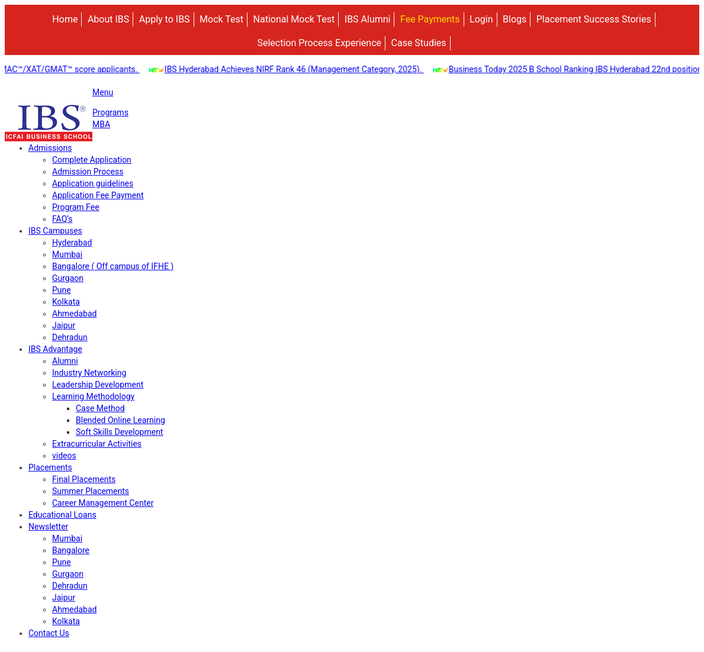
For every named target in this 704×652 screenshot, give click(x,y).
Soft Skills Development (119, 432)
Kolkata (66, 301)
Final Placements (83, 479)
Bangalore (70, 550)
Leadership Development (97, 384)
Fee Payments (430, 19)
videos (64, 455)
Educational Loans (62, 514)
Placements (50, 467)
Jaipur (63, 325)
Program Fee (75, 207)
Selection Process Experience (319, 43)
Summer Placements (90, 491)
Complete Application (91, 159)
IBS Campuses (55, 230)
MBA (101, 124)
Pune (61, 290)
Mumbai (67, 254)
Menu (102, 92)
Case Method (100, 408)
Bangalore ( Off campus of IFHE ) (112, 266)
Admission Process (87, 171)
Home (65, 19)
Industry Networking (89, 372)
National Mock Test (294, 19)
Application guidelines (92, 183)
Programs (110, 112)
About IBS (108, 19)
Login (481, 19)
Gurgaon (67, 278)
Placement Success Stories (593, 19)
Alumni (65, 361)
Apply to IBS (164, 19)
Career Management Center (102, 503)
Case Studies (418, 43)
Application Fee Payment (98, 195)
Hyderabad (72, 242)
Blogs (514, 19)
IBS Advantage (55, 349)
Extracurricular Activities (97, 443)
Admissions (50, 148)
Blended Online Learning (120, 420)
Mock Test (221, 19)
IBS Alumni (368, 19)
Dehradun (70, 337)
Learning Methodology (93, 396)
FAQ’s (62, 219)
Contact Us (48, 633)
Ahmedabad (74, 313)
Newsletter (48, 526)
